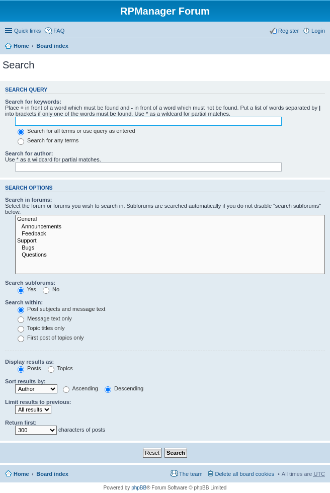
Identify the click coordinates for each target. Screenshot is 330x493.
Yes (27, 289)
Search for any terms (48, 140)
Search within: (24, 302)
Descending (124, 388)
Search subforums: (30, 283)
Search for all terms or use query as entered (76, 131)
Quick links (27, 31)
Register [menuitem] (288, 31)
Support (170, 240)
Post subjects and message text (61, 309)
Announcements (170, 226)
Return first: (21, 423)
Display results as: (29, 362)
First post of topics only (51, 338)
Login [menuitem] (318, 31)
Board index (52, 46)
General (170, 219)
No (51, 289)
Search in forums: (28, 200)
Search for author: (29, 153)
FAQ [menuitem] (58, 31)
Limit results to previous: (38, 402)
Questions (170, 255)
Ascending (80, 388)
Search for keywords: (33, 102)
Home (21, 46)
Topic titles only (41, 328)
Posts (29, 368)
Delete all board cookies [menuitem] (244, 474)
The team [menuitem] (190, 474)
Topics (60, 368)
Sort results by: (25, 381)
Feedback (170, 233)
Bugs (170, 248)
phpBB (138, 487)
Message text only (45, 318)
